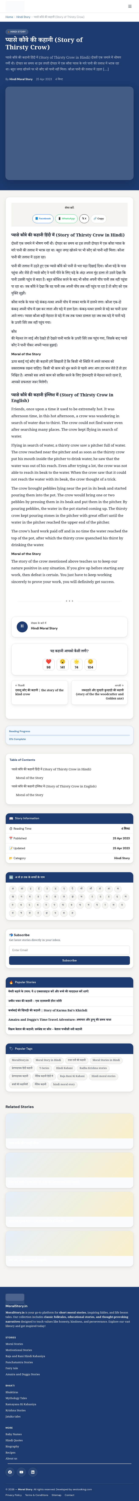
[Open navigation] (129, 6)
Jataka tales (14, 1417)
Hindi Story (23, 17)
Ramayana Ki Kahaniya (21, 1405)
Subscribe (69, 960)
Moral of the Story (29, 778)
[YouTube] (21, 1472)
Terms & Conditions (36, 1495)
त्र (55, 913)
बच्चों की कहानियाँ (20, 1085)
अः (109, 889)
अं (99, 889)
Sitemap (56, 1495)
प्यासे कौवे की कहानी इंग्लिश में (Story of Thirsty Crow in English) (54, 786)
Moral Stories (15, 1344)
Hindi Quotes (14, 1441)
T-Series (44, 1069)
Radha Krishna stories (93, 1069)
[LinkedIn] (32, 1472)
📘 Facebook (43, 218)
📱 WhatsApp (66, 218)
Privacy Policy (14, 1495)
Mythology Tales (16, 1399)
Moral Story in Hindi (48, 1061)
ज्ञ (72, 913)
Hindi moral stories (104, 1077)
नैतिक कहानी (40, 1085)
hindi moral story (64, 1085)
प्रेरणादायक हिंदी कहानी (22, 1069)
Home (9, 17)
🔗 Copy (99, 218)
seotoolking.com (82, 1489)
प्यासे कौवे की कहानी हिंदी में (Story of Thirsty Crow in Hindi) (51, 769)
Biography (12, 1447)
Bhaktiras (12, 1393)
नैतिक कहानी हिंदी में (44, 1077)
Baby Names (14, 1435)
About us (11, 1459)
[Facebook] (10, 1472)
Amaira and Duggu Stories (23, 1375)
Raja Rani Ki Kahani (72, 1077)
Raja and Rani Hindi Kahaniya (25, 1357)
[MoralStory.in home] (15, 6)
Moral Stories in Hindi (106, 1061)
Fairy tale (12, 1369)
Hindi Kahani (64, 1069)
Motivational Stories (19, 1350)
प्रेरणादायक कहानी (20, 1077)
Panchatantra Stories (19, 1363)
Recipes (10, 1453)
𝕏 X (84, 218)
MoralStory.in (20, 1061)
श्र (64, 913)
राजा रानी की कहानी (77, 1061)
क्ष (47, 913)
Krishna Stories (18, 1411)
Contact (69, 1495)
